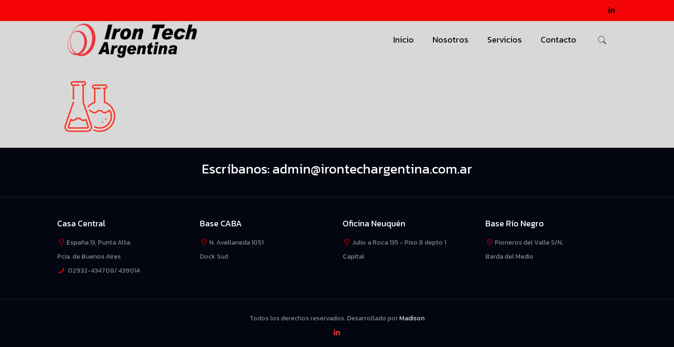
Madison (412, 318)
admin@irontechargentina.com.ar (372, 169)
